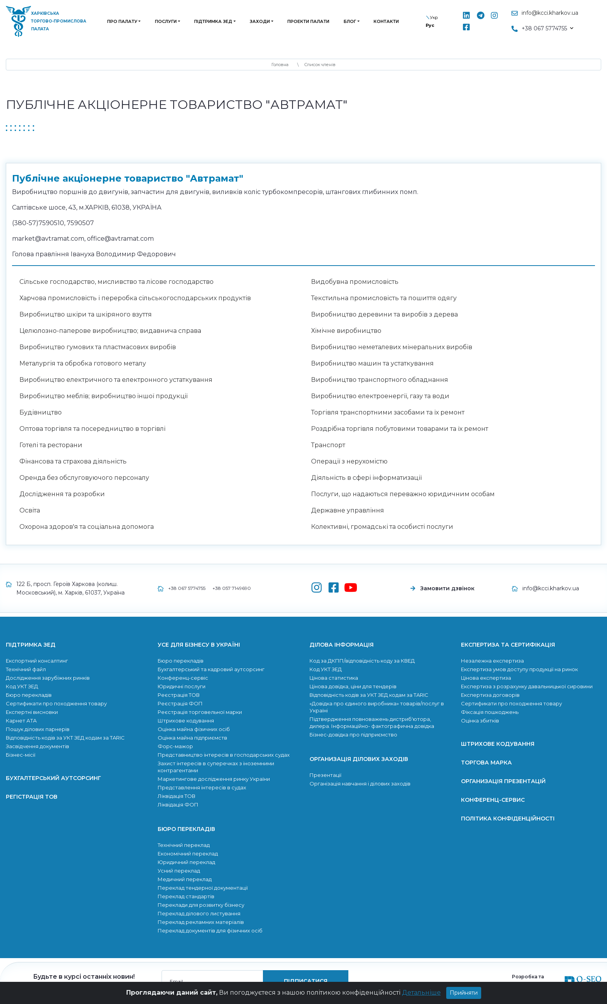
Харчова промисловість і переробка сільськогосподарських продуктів (135, 298)
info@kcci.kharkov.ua (550, 12)
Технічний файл (26, 669)
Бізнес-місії (20, 755)
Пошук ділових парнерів (38, 729)
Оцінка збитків (480, 720)
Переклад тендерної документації (203, 888)
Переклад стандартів (186, 896)
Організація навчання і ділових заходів (360, 783)
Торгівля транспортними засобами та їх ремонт (387, 412)
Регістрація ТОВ (31, 796)
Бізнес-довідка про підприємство (353, 734)
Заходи (260, 21)
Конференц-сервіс (183, 678)
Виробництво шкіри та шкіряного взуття (85, 314)
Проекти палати (308, 21)
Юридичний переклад (186, 862)
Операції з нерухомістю (349, 461)
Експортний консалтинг (37, 661)
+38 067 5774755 (186, 588)
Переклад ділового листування (199, 913)
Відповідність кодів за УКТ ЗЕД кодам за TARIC (65, 738)
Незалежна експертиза (492, 661)
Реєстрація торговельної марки (200, 712)
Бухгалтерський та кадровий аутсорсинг (211, 669)
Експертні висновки (32, 712)
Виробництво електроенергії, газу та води (380, 396)
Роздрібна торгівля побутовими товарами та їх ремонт (399, 428)
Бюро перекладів (29, 695)
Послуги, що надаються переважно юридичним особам (403, 494)
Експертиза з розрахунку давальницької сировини (527, 686)
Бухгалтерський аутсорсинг (53, 778)
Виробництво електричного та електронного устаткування (115, 379)
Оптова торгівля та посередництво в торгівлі (92, 428)
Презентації (325, 775)
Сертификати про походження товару (56, 703)
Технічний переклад (184, 845)
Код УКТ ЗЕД (22, 686)
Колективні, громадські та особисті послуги (382, 526)
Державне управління (347, 510)
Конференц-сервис (493, 799)
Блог (350, 21)
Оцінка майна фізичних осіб (194, 729)
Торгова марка (486, 762)
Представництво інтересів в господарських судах (224, 755)
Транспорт (328, 445)
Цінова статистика (334, 678)
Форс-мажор (175, 746)
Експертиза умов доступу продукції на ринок (519, 669)
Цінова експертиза (486, 678)
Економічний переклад (188, 853)
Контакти (386, 21)
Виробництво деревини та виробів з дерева (384, 314)
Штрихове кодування (186, 720)
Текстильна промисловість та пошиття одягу (384, 298)
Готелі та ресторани (50, 445)
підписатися (305, 981)
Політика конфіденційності (508, 818)
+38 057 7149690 (231, 588)
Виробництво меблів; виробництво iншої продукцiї (103, 396)
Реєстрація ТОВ (179, 695)
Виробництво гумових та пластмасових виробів (97, 347)
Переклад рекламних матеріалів (201, 922)
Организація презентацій (503, 781)
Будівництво (40, 412)
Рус (430, 25)
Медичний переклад (185, 879)
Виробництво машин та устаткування (372, 363)
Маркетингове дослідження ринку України (214, 779)
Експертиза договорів (490, 695)
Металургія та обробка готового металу (82, 363)
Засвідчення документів (37, 746)
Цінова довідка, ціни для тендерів (353, 686)
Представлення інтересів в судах (202, 787)
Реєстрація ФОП (180, 703)
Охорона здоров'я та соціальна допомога (86, 526)
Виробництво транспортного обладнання (379, 379)
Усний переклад (179, 871)
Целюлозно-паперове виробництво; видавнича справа (110, 330)
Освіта (29, 510)
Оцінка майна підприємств (192, 738)
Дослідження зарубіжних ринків (48, 678)
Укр (434, 17)
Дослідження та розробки (62, 494)
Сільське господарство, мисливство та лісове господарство (116, 281)
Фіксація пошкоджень (489, 712)
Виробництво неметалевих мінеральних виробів (391, 347)
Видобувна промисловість (354, 281)
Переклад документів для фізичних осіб (210, 930)
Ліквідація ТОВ (176, 796)
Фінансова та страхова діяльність (73, 461)
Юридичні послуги (181, 686)
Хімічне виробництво (346, 330)
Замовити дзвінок (447, 588)
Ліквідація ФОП (178, 804)
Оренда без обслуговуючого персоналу (84, 477)
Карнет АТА (21, 720)
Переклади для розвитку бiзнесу (201, 905)
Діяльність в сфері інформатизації (366, 477)
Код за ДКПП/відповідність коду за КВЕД (362, 661)
